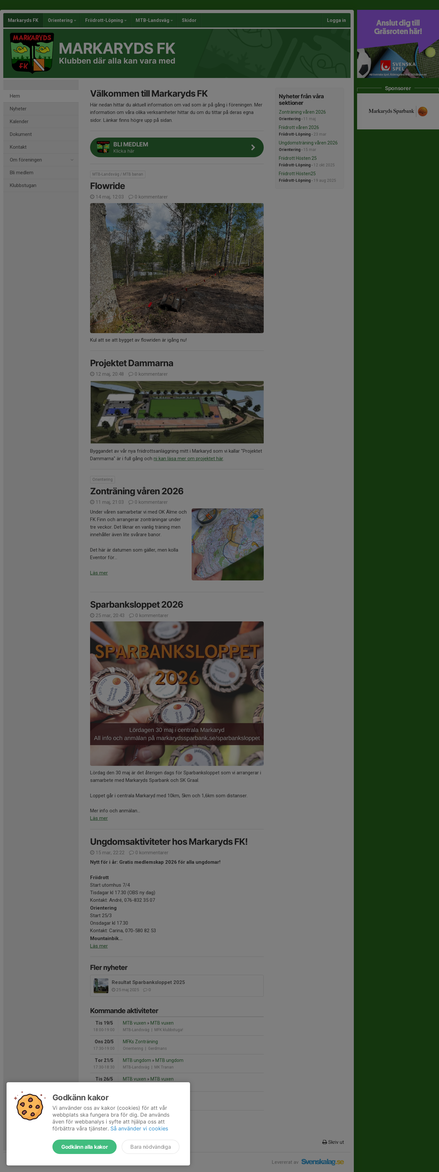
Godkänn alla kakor (84, 1147)
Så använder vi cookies (139, 1128)
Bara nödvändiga (150, 1147)
